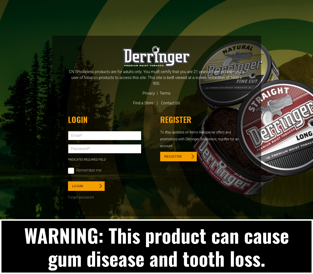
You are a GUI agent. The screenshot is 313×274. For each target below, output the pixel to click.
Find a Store (143, 103)
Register (179, 156)
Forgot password (81, 197)
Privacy (149, 93)
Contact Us (170, 103)
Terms (164, 93)
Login (87, 186)
